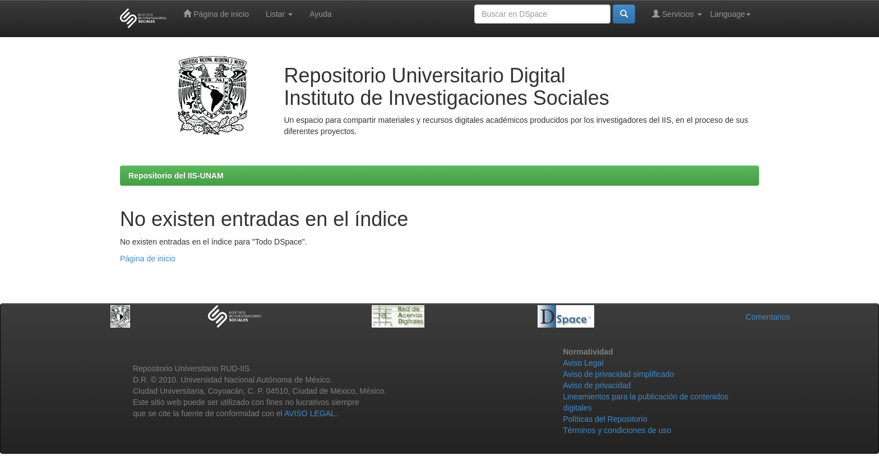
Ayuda (320, 14)
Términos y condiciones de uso (617, 430)
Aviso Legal (583, 362)
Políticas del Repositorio (605, 419)
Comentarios (768, 316)
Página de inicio (216, 14)
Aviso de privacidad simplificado (618, 374)
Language (730, 14)
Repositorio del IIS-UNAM (176, 175)
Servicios (677, 14)
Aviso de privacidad (597, 385)
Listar (279, 14)
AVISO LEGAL (309, 413)
